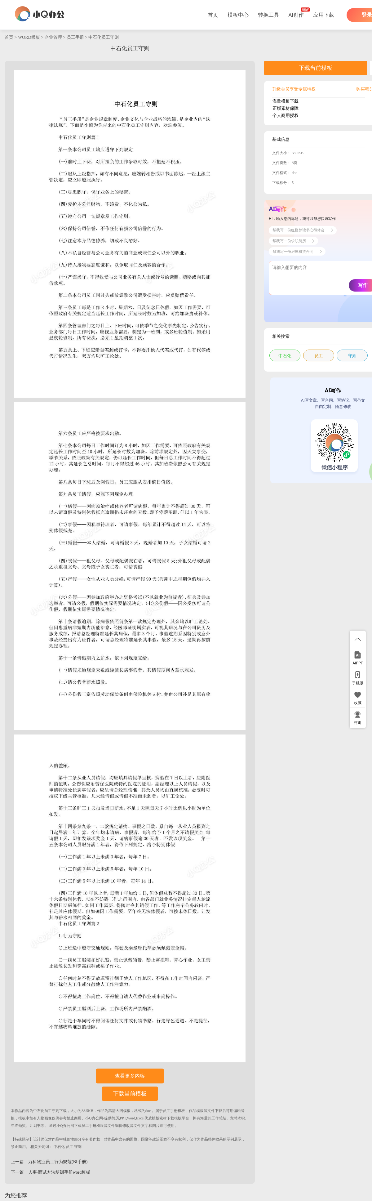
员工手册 (75, 37)
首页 (213, 15)
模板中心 (238, 15)
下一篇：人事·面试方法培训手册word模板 (50, 1172)
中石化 (59, 1147)
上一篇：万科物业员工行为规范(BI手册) (49, 1161)
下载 (63, 1111)
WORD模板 (29, 37)
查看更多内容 (130, 1075)
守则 (78, 1147)
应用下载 (323, 15)
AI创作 (296, 15)
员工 (69, 1147)
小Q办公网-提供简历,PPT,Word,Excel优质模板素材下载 (129, 1118)
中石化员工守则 (103, 37)
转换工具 (268, 15)
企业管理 (53, 37)
